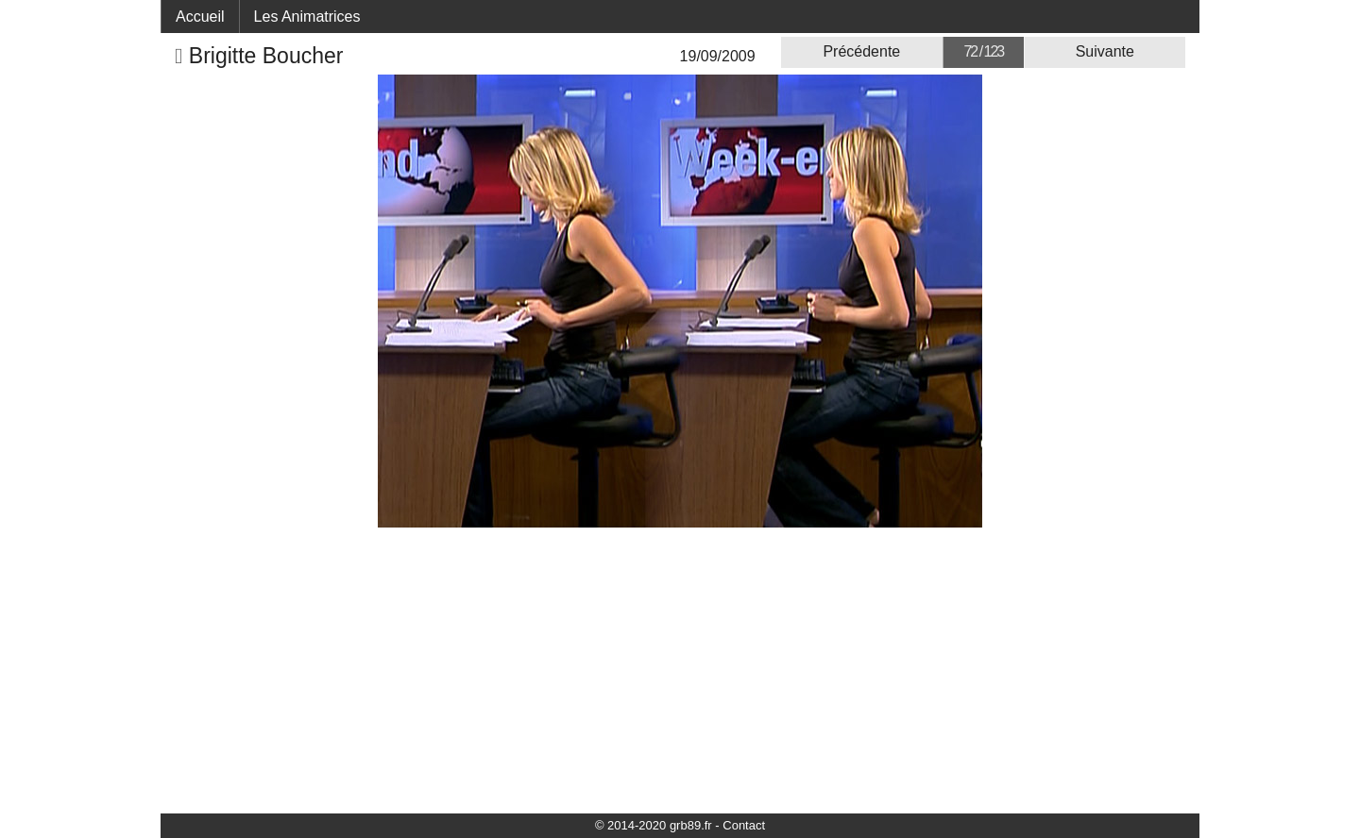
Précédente (861, 51)
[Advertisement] (680, 669)
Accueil (200, 16)
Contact (743, 825)
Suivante (1105, 51)
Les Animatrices (307, 16)
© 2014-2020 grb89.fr (653, 825)
